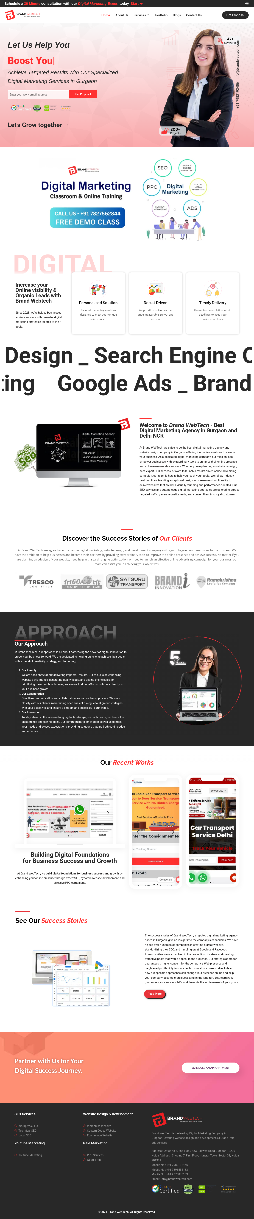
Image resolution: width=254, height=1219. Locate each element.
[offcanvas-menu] (246, 3)
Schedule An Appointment (211, 1067)
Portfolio (161, 15)
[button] (72, 813)
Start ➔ (136, 4)
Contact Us (194, 15)
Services (141, 15)
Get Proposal (83, 94)
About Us (121, 15)
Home (105, 15)
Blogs (177, 15)
